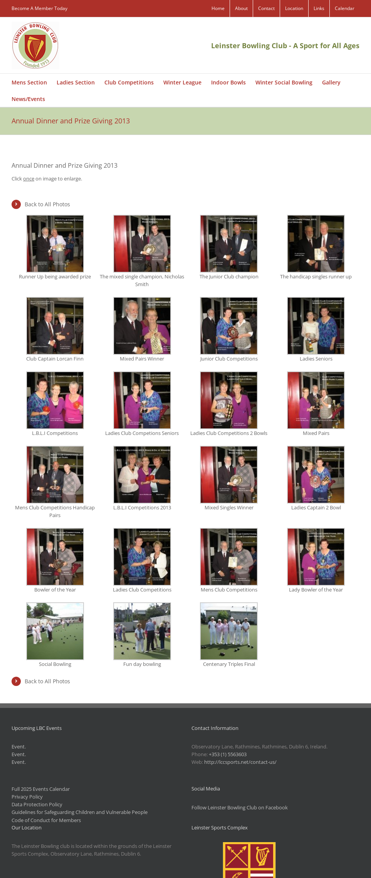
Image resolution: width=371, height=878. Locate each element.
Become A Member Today (39, 8)
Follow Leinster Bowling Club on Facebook (239, 807)
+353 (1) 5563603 (228, 754)
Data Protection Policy (37, 804)
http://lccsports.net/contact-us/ (240, 761)
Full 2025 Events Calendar (41, 788)
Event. (19, 746)
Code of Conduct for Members (46, 820)
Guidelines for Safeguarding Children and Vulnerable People (80, 812)
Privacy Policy (27, 796)
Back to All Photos (47, 204)
